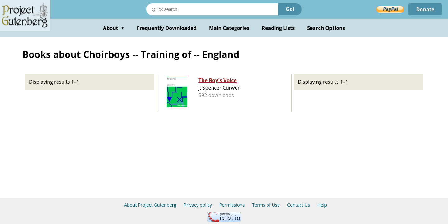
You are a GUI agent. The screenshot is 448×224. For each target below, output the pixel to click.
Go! (290, 9)
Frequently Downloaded (167, 28)
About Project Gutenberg (150, 205)
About (113, 28)
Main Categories (229, 28)
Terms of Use (266, 205)
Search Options (326, 28)
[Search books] (212, 9)
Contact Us (298, 205)
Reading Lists (278, 28)
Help (322, 205)
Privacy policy (198, 205)
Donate (425, 9)
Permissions (232, 205)
